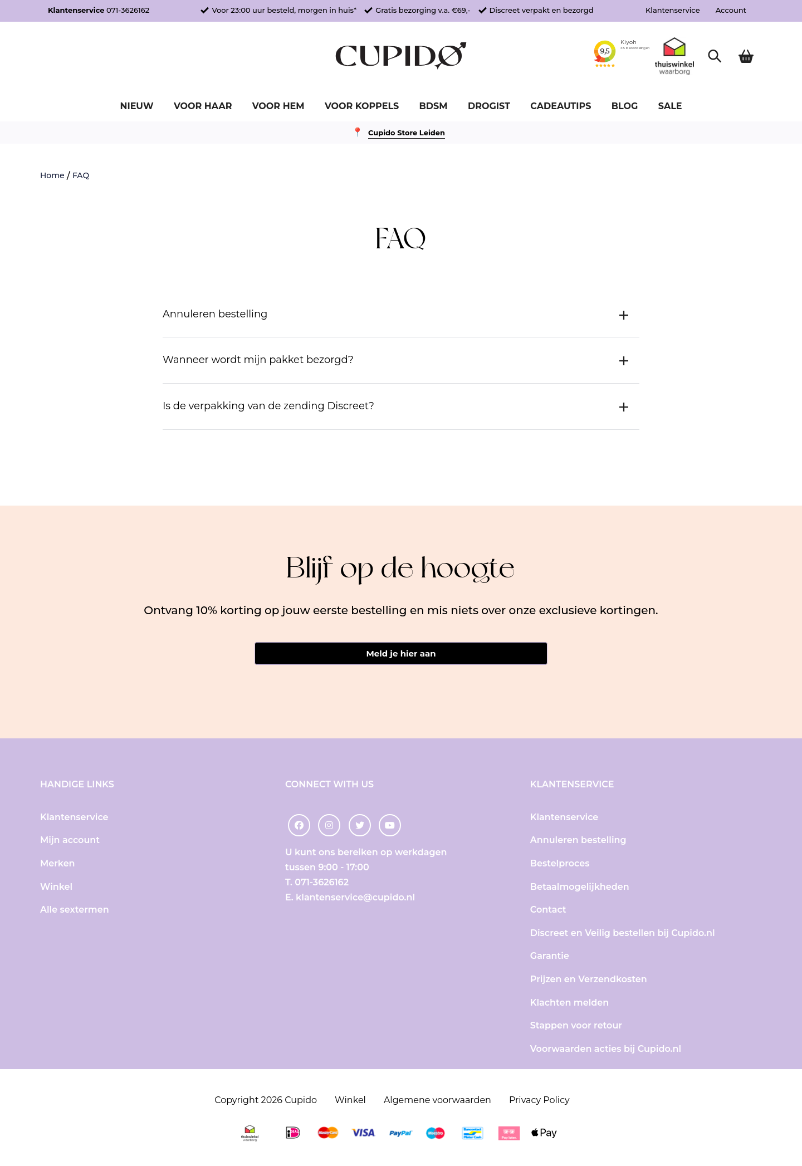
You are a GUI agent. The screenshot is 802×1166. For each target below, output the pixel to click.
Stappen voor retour (576, 1026)
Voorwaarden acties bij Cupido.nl (605, 1049)
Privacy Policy (539, 1100)
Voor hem (278, 106)
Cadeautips (560, 106)
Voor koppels (362, 106)
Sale (670, 106)
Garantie (549, 957)
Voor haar (203, 106)
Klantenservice (672, 10)
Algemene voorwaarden (437, 1100)
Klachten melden (569, 1003)
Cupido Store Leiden (406, 132)
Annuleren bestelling (578, 841)
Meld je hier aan (401, 654)
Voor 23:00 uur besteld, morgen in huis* (284, 10)
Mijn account (70, 841)
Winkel (56, 887)
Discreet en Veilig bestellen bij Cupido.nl (622, 933)
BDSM (433, 106)
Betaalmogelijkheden (579, 887)
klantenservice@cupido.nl (355, 898)
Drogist (489, 106)
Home (52, 175)
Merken (57, 864)
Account (731, 10)
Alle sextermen (74, 910)
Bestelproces (560, 864)
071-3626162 (127, 10)
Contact (548, 910)
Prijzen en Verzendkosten (588, 980)
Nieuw (136, 106)
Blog (625, 106)
